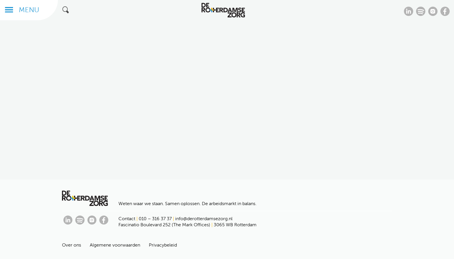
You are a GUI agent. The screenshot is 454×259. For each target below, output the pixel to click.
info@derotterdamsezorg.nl (204, 218)
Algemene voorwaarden (115, 244)
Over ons (71, 244)
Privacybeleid (163, 244)
